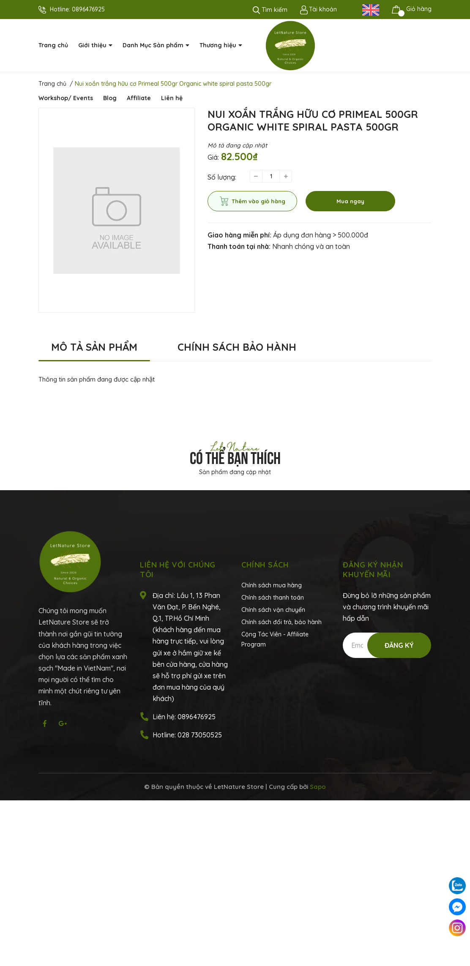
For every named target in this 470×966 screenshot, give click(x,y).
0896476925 (88, 9)
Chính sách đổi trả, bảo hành (281, 622)
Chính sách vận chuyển (273, 610)
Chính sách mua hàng (271, 585)
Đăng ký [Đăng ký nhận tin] (399, 645)
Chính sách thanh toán (272, 597)
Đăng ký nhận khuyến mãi (373, 569)
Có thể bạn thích (235, 456)
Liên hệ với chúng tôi (178, 569)
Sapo (318, 787)
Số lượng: (222, 177)
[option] (116, 210)
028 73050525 (200, 735)
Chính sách (265, 565)
